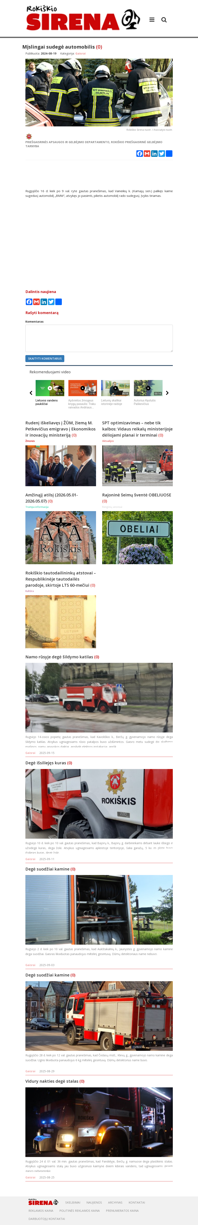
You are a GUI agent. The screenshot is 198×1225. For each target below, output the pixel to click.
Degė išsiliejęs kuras (45, 763)
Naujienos (94, 1202)
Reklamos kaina (40, 1211)
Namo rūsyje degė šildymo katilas (59, 657)
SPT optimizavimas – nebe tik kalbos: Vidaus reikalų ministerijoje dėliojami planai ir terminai (137, 429)
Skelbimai (72, 1202)
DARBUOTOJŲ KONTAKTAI (46, 1219)
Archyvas (115, 1202)
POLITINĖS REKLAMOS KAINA (79, 1211)
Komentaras (34, 321)
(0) (99, 46)
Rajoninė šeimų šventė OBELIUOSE (136, 495)
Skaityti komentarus (45, 358)
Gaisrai (30, 753)
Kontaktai (137, 1202)
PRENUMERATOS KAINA (122, 1211)
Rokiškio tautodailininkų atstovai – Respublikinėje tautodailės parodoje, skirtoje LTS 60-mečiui (60, 579)
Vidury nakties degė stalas (51, 1081)
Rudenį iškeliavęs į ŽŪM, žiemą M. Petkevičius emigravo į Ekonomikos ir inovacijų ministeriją (60, 429)
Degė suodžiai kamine (47, 869)
